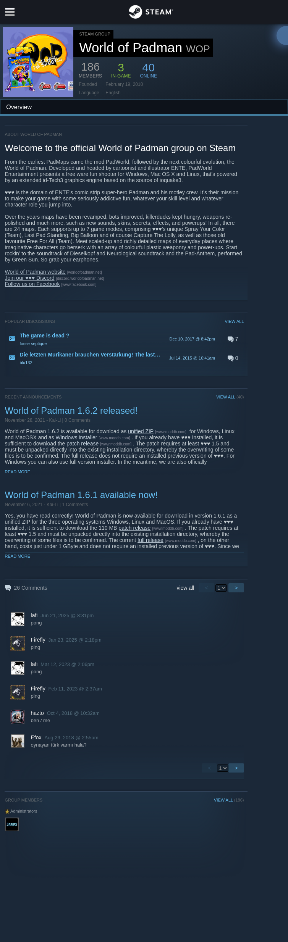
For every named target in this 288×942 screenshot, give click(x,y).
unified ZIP (141, 431)
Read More (18, 471)
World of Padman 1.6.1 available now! (81, 495)
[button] (124, 339)
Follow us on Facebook (32, 284)
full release (150, 540)
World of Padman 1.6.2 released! (71, 410)
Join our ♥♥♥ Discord (30, 278)
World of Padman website (35, 272)
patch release (82, 443)
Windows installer (76, 437)
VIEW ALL (234, 321)
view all (185, 588)
